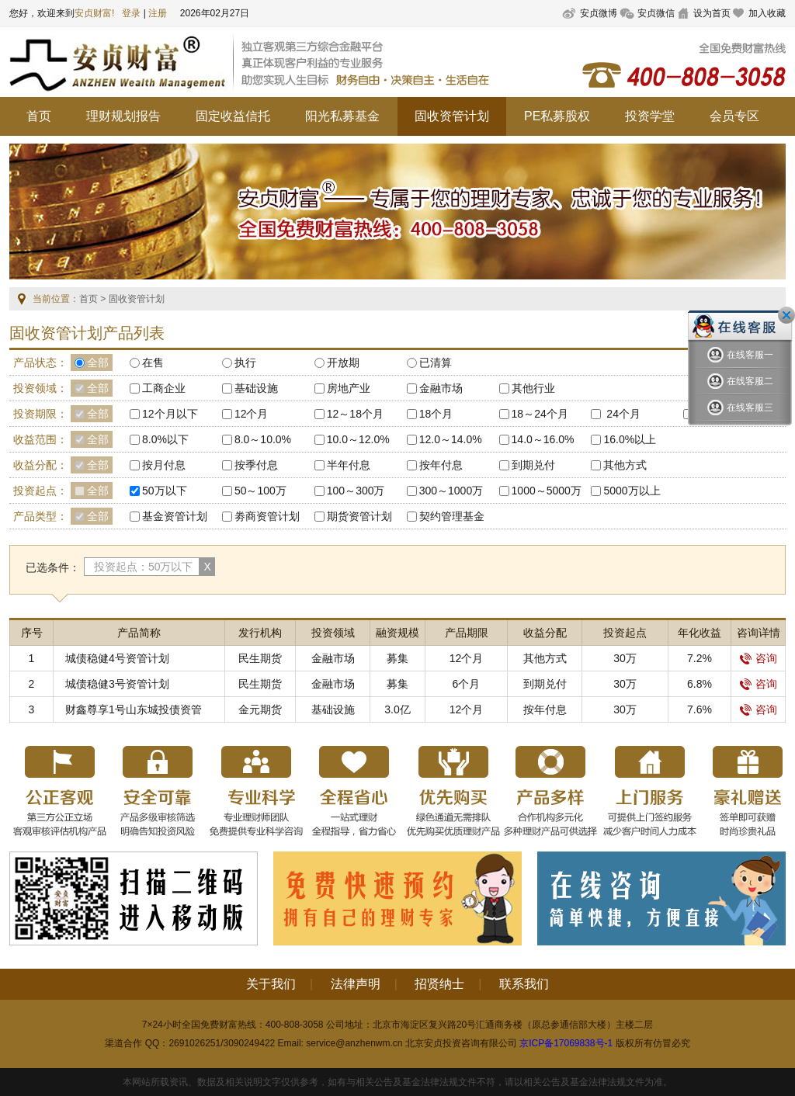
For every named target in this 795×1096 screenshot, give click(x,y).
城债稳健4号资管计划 (117, 658)
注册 (157, 13)
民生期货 (260, 658)
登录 (131, 13)
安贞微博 (598, 13)
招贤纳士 (439, 983)
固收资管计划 (452, 116)
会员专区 (734, 116)
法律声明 (355, 983)
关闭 (786, 315)
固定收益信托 (233, 116)
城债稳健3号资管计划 (117, 684)
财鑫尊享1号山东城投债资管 (133, 709)
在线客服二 (740, 381)
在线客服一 (740, 355)
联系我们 (524, 983)
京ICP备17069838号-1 (566, 1043)
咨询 (758, 658)
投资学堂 (650, 116)
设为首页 (712, 13)
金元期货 (260, 709)
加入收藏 (767, 13)
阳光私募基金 (342, 116)
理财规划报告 (123, 116)
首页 (38, 116)
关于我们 (271, 983)
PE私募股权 (557, 116)
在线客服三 (740, 408)
